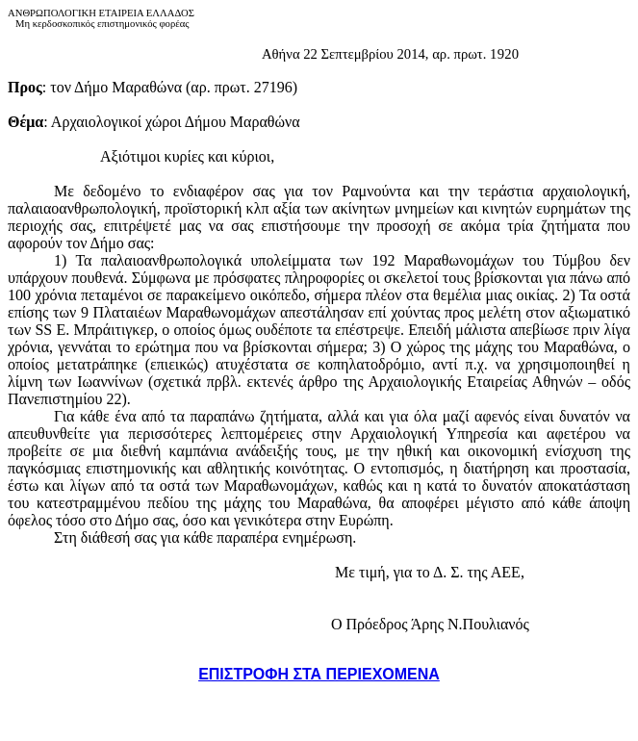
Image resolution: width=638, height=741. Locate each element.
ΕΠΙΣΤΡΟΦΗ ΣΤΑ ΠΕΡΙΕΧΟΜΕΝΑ (319, 674)
